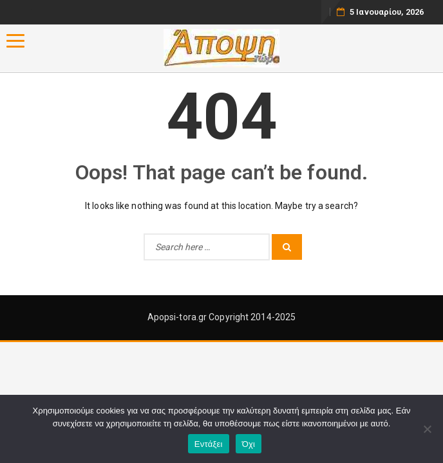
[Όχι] (426, 428)
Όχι (249, 444)
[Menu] (15, 40)
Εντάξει (208, 444)
